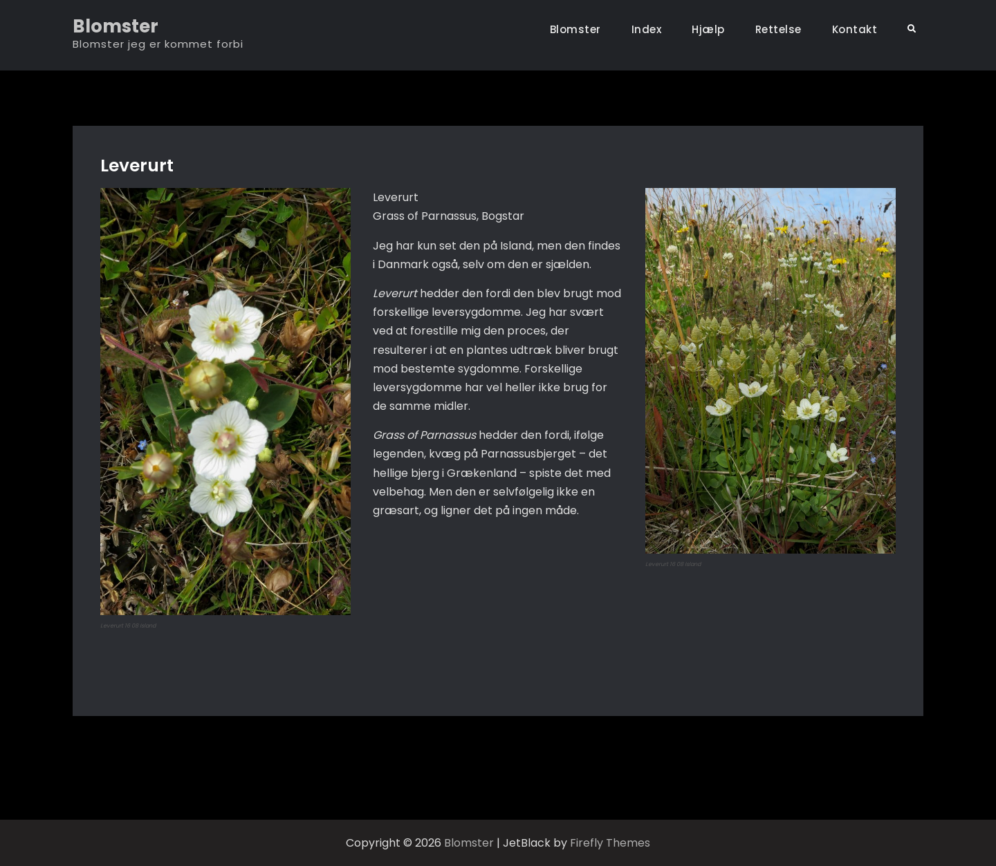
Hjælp (708, 29)
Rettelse (778, 29)
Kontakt (855, 29)
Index (646, 29)
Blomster (115, 26)
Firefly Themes (610, 843)
